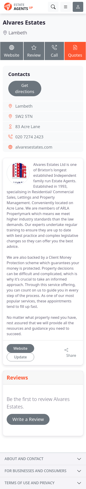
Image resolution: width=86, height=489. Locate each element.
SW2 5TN (24, 116)
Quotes (75, 51)
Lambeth (17, 33)
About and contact (24, 458)
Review (34, 51)
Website (11, 51)
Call (54, 51)
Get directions (24, 88)
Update (20, 357)
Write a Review (28, 419)
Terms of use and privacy (30, 482)
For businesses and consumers (35, 470)
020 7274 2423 (29, 136)
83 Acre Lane (27, 126)
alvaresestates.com (34, 147)
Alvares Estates (24, 22)
